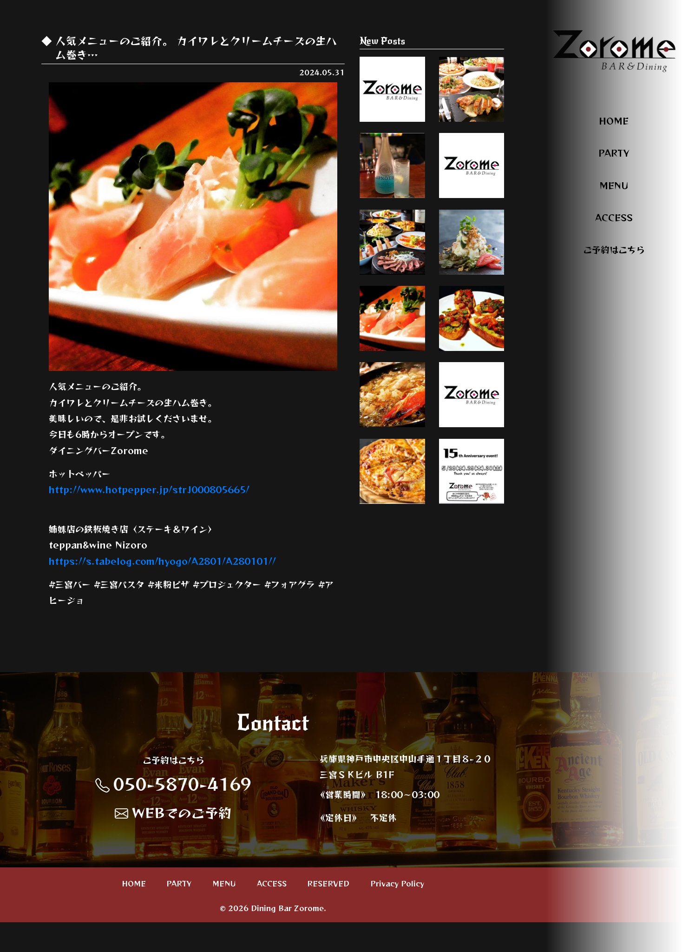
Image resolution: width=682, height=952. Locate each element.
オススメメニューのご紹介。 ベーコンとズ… (471, 302)
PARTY (613, 152)
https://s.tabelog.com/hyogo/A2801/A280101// (162, 561)
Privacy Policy (397, 913)
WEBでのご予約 (173, 842)
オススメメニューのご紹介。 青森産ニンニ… (392, 503)
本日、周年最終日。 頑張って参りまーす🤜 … (471, 604)
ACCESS (614, 217)
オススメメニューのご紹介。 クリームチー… (392, 403)
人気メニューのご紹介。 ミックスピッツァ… (392, 608)
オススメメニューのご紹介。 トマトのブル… (471, 403)
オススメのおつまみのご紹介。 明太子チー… (392, 101)
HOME (614, 120)
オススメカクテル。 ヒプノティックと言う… (392, 201)
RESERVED (328, 913)
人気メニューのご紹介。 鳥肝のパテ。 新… (471, 201)
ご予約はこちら (614, 249)
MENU (614, 185)
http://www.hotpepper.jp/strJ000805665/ (149, 489)
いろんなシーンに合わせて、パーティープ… (471, 101)
